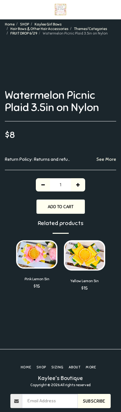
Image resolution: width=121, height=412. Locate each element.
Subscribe (94, 401)
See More (106, 159)
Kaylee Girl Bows (48, 24)
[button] (7, 9)
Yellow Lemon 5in (84, 281)
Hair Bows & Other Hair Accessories (39, 28)
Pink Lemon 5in (37, 279)
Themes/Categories (90, 28)
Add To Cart (61, 207)
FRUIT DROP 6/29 (23, 33)
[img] (84, 255)
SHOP (24, 24)
